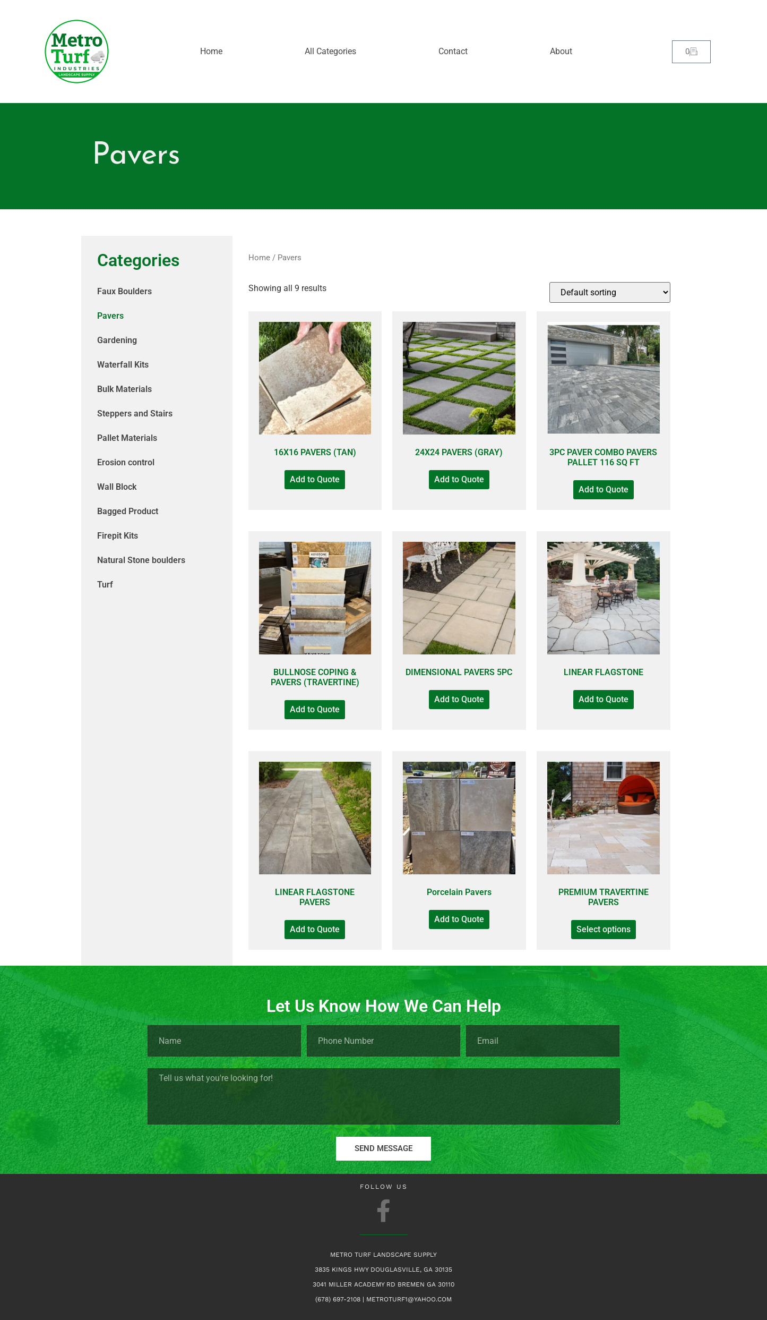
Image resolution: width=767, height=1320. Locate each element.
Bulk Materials (124, 389)
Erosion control (125, 462)
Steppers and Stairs (135, 413)
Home (211, 51)
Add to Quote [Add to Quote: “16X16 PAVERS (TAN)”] (315, 479)
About (561, 51)
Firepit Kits (117, 536)
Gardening (117, 340)
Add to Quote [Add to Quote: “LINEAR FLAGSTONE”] (603, 699)
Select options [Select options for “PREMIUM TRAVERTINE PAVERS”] (603, 929)
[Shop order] (609, 292)
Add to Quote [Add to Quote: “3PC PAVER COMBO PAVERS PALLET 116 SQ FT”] (603, 489)
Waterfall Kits (123, 365)
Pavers (110, 316)
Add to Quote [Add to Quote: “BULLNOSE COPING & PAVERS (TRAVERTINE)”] (315, 709)
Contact (453, 51)
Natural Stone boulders (141, 560)
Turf (105, 585)
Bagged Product (127, 511)
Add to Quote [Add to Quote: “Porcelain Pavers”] (459, 919)
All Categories (330, 51)
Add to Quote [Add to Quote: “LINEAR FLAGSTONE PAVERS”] (315, 929)
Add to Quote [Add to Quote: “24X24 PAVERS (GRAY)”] (459, 479)
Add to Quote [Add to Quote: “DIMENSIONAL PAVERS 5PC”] (459, 699)
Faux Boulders (124, 291)
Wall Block (116, 487)
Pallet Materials (127, 438)
